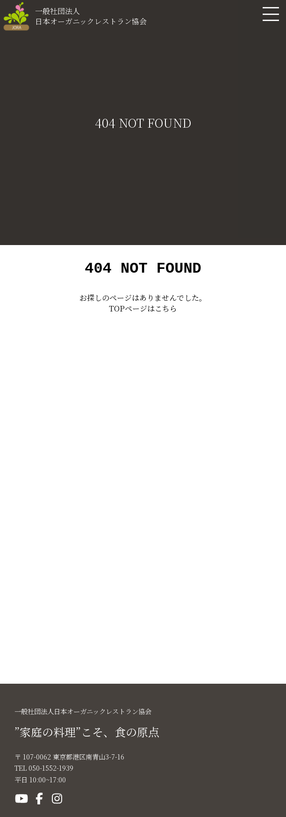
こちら (166, 311)
